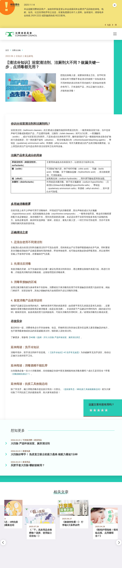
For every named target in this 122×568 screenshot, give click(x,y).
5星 (111, 410)
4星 (107, 410)
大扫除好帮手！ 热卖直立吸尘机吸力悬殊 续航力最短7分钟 (44, 454)
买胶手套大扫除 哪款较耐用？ (28, 465)
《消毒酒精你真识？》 (21, 373)
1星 (95, 410)
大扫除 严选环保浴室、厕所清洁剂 (30, 443)
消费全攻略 (16, 50)
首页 (7, 50)
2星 (99, 410)
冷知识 (19, 56)
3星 (103, 410)
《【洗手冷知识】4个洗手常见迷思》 (65, 352)
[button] (105, 25)
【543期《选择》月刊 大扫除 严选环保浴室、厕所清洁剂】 (56, 337)
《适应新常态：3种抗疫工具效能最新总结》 (83, 389)
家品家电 (28, 56)
